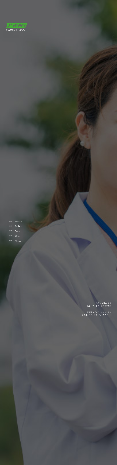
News (17, 236)
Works (17, 231)
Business (18, 226)
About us (18, 221)
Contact (18, 241)
